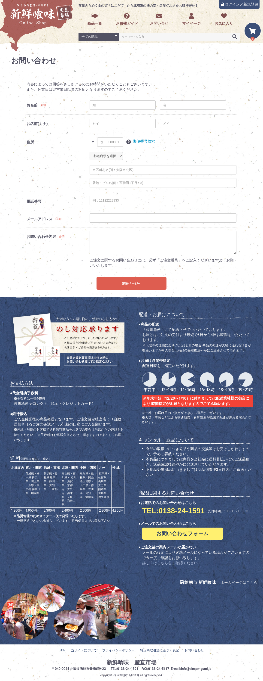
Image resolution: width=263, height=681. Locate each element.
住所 (30, 142)
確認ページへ (131, 283)
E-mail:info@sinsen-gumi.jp (191, 669)
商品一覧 (94, 19)
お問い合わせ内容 (41, 236)
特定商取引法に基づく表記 (159, 650)
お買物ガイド (127, 19)
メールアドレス (39, 219)
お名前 (32, 105)
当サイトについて (84, 650)
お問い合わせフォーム (182, 533)
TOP (62, 650)
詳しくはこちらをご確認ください (170, 563)
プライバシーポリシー (118, 650)
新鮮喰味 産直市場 (132, 662)
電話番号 (34, 201)
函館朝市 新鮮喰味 (128, 675)
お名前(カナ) (37, 123)
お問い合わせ (194, 650)
